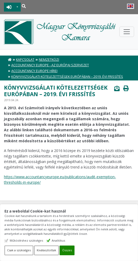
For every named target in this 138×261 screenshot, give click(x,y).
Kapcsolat (25, 59)
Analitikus (58, 240)
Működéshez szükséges (26, 240)
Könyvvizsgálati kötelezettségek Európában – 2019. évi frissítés (67, 76)
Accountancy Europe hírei (34, 71)
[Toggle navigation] (126, 31)
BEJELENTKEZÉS (9, 7)
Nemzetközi (49, 59)
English (130, 6)
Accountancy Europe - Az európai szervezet (50, 65)
